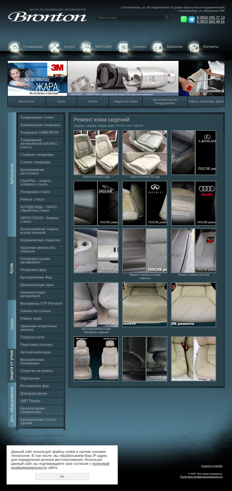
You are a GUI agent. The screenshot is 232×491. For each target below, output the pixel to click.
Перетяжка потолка (36, 345)
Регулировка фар (34, 386)
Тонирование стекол (37, 117)
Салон (92, 101)
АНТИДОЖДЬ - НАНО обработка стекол (38, 208)
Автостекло (26, 101)
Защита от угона (125, 101)
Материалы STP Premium (41, 303)
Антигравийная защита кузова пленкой (39, 231)
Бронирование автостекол (32, 171)
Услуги (61, 50)
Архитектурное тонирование (32, 410)
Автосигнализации (35, 352)
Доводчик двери (33, 393)
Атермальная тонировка (40, 125)
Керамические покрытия (40, 240)
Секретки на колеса (36, 371)
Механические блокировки (32, 361)
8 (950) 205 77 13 (211, 17)
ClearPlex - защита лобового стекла (35, 182)
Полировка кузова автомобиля (35, 260)
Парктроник (30, 378)
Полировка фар (33, 270)
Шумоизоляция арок (37, 285)
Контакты (202, 50)
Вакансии (166, 50)
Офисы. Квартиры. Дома (206, 101)
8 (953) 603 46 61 (211, 21)
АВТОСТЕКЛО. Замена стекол (39, 219)
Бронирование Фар (36, 277)
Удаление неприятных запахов (38, 328)
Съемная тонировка (37, 155)
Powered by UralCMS (211, 466)
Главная (79, 125)
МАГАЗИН (95, 50)
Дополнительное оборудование (165, 101)
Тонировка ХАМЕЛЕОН (39, 132)
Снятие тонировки (35, 162)
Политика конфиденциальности (201, 476)
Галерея (131, 50)
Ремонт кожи (31, 318)
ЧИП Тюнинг (30, 401)
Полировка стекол (35, 192)
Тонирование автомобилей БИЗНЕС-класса (39, 143)
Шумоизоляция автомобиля (32, 294)
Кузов (61, 101)
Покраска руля (32, 337)
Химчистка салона (35, 311)
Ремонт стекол (32, 199)
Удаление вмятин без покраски (38, 249)
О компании (25, 50)
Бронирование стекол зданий (38, 421)
